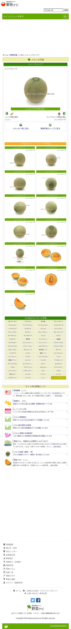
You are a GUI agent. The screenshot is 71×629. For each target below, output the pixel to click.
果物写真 (13, 55)
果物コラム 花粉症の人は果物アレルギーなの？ (31, 441)
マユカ (13, 367)
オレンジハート (58, 332)
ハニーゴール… (58, 353)
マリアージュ (28, 367)
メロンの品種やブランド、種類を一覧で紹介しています (31, 454)
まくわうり (58, 363)
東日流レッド (43, 349)
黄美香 (28, 339)
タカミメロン (12, 349)
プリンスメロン (12, 363)
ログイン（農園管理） (13, 583)
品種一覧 (8, 572)
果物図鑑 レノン (20, 390)
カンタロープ (28, 335)
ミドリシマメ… (58, 367)
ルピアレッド (12, 377)
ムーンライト (12, 370)
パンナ (58, 356)
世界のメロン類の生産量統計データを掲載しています (30, 428)
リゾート (58, 374)
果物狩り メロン (20, 401)
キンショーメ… (28, 342)
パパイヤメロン (43, 356)
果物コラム (9, 569)
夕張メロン (12, 374)
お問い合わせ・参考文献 (35, 593)
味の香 (43, 321)
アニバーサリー (58, 321)
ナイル (28, 353)
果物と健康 (9, 579)
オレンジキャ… (43, 332)
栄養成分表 (9, 555)
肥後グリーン (12, 360)
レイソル (28, 377)
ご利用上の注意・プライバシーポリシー (40, 591)
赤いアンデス (12, 321)
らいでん (28, 374)
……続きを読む (57, 396)
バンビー (28, 356)
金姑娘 (58, 339)
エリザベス (27, 328)
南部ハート (43, 353)
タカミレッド (28, 349)
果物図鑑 (8, 544)
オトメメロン (58, 328)
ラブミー (43, 374)
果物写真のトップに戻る (50, 128)
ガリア (58, 335)
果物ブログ (9, 576)
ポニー (43, 363)
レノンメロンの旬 (20, 409)
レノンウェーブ (60, 119)
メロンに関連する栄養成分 (23, 433)
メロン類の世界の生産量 (22, 425)
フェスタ (43, 360)
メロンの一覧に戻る (21, 128)
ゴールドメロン (12, 346)
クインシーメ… (43, 342)
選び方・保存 (10, 548)
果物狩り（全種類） (12, 562)
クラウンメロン (58, 342)
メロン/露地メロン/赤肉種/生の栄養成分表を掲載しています (32, 436)
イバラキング (12, 328)
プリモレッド (58, 360)
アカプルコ (27, 321)
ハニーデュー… (12, 356)
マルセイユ (43, 367)
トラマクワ (12, 353)
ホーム (5, 55)
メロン (22, 55)
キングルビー (12, 342)
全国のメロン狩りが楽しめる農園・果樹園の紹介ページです (32, 404)
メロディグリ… (28, 370)
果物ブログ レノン (21, 460)
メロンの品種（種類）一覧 (23, 452)
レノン (7, 119)
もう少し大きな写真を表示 (35, 109)
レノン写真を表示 (11, 117)
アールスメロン (43, 325)
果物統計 (8, 558)
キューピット (43, 339)
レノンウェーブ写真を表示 (56, 117)
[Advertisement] (35, 37)
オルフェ (28, 332)
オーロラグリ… (12, 335)
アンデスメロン (28, 325)
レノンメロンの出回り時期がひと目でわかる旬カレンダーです (33, 412)
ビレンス (28, 360)
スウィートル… (28, 346)
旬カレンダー (10, 551)
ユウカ (58, 370)
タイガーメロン (58, 346)
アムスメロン (12, 325)
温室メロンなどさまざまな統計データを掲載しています (31, 420)
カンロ (43, 335)
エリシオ (43, 328)
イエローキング (58, 325)
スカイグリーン (43, 346)
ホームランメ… (28, 363)
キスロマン (12, 339)
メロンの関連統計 (20, 417)
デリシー (58, 349)
